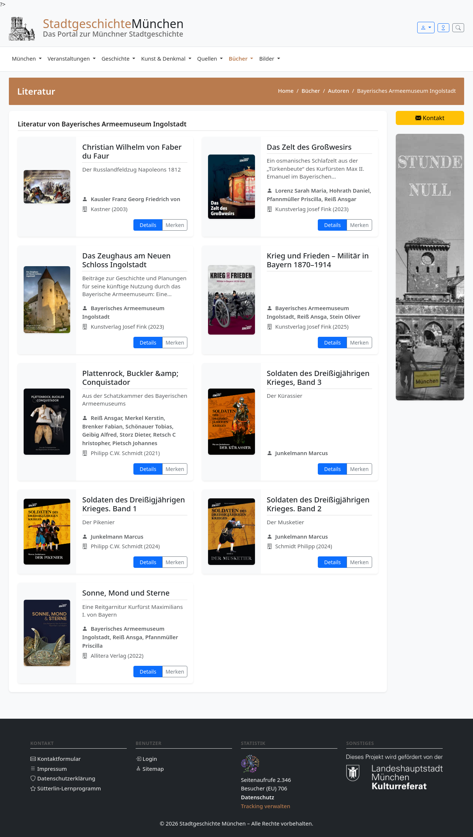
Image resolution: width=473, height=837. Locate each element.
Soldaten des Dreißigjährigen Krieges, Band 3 (318, 377)
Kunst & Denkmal (164, 58)
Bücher (239, 58)
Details (148, 224)
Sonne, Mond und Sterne (125, 593)
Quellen (208, 58)
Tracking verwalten (265, 806)
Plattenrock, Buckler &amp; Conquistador (130, 377)
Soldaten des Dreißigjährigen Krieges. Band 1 (133, 504)
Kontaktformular (55, 758)
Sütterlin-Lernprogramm (65, 788)
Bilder (267, 58)
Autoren (338, 90)
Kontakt (430, 118)
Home (285, 90)
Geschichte (116, 58)
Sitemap (150, 768)
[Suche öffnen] (458, 27)
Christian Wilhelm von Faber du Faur (131, 151)
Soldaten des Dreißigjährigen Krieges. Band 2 (318, 504)
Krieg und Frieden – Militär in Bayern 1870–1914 (318, 260)
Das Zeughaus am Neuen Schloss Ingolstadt (126, 260)
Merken (175, 224)
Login (146, 758)
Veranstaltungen (69, 58)
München (24, 58)
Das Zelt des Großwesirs (309, 147)
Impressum (48, 768)
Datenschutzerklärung (62, 778)
